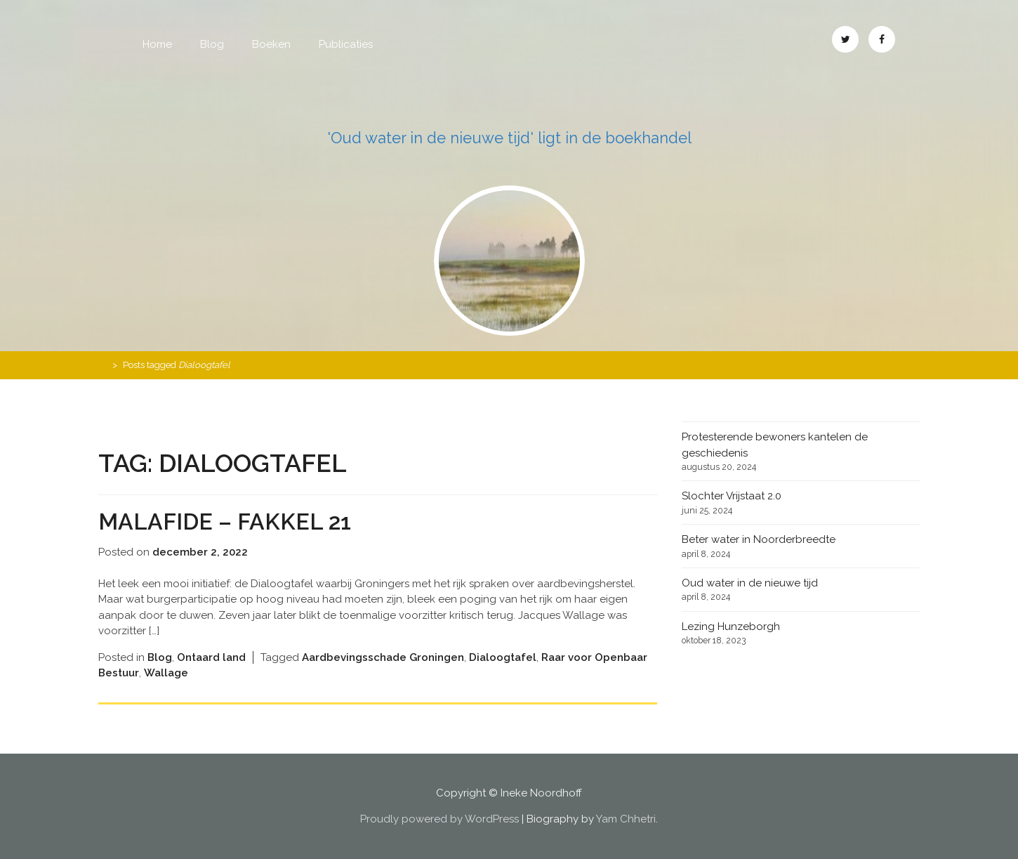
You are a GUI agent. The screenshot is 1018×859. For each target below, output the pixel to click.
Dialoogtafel (502, 657)
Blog (212, 44)
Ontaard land (211, 657)
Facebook (881, 39)
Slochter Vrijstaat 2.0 (731, 496)
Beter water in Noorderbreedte (758, 539)
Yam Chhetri (626, 819)
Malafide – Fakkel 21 (224, 522)
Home (157, 44)
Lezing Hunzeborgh (731, 626)
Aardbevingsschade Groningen (383, 657)
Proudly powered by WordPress (439, 819)
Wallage (166, 673)
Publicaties (346, 44)
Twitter (845, 39)
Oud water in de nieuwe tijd (750, 583)
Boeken (271, 44)
